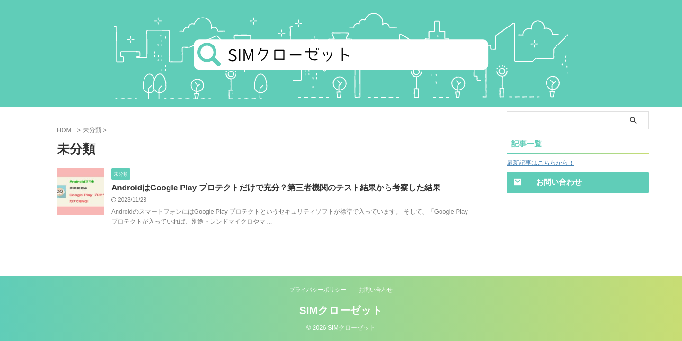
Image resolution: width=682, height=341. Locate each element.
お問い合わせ (376, 289)
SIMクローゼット (341, 310)
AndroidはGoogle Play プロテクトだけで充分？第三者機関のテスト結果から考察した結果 (266, 188)
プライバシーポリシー (317, 289)
